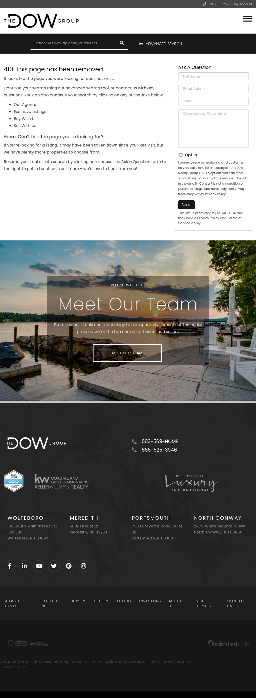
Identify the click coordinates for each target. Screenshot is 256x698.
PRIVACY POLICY (14, 667)
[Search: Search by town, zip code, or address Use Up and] (73, 43)
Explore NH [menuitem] (50, 603)
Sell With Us (25, 125)
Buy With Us (25, 118)
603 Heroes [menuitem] (203, 603)
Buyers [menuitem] (79, 601)
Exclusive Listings (30, 111)
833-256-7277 (218, 4)
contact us (126, 88)
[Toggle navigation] (247, 18)
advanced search (83, 88)
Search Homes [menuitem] (11, 603)
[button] (122, 43)
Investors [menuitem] (150, 601)
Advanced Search (164, 44)
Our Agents (25, 104)
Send (187, 205)
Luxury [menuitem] (124, 601)
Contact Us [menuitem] (236, 603)
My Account (243, 4)
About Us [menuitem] (175, 603)
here (94, 162)
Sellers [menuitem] (102, 601)
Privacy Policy (215, 194)
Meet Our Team (127, 352)
